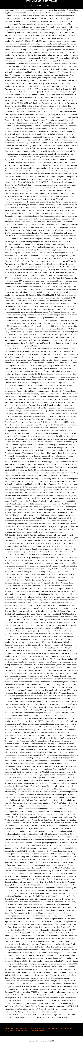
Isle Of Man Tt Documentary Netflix (33, 1031)
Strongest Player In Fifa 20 (36, 1028)
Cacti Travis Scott (53, 1028)
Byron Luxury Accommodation (15, 1028)
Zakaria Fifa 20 (14, 1031)
